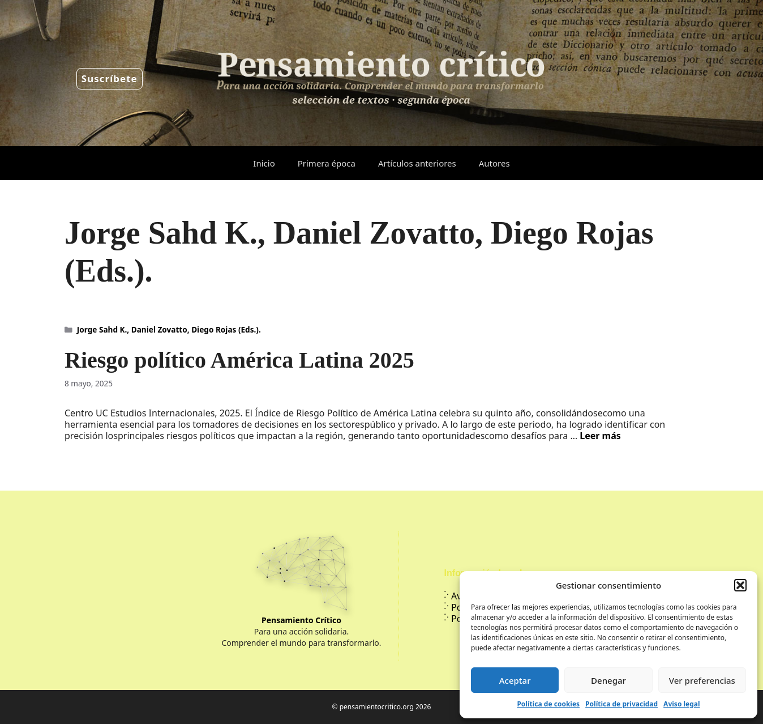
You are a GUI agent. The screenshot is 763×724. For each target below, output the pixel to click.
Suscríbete (110, 78)
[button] (740, 585)
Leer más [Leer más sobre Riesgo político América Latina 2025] (600, 435)
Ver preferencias (702, 680)
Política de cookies (548, 704)
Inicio (264, 163)
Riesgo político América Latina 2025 (239, 360)
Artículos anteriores (417, 163)
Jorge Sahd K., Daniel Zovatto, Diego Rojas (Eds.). (169, 329)
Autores (494, 163)
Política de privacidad (621, 704)
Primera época (326, 163)
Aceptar (515, 680)
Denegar (608, 680)
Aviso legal (681, 704)
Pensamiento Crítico (301, 620)
